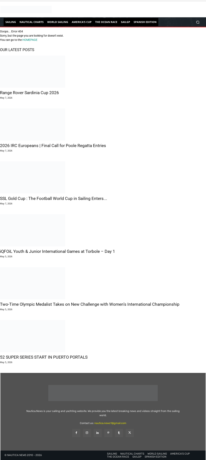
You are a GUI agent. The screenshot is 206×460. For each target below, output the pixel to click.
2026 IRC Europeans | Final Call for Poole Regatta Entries (53, 145)
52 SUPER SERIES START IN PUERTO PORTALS (44, 357)
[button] (197, 22)
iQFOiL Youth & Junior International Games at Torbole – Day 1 (57, 251)
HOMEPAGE (29, 39)
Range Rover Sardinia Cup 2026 (29, 92)
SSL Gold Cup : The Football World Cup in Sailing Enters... (53, 198)
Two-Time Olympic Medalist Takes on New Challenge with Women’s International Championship (89, 304)
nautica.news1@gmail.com (110, 423)
